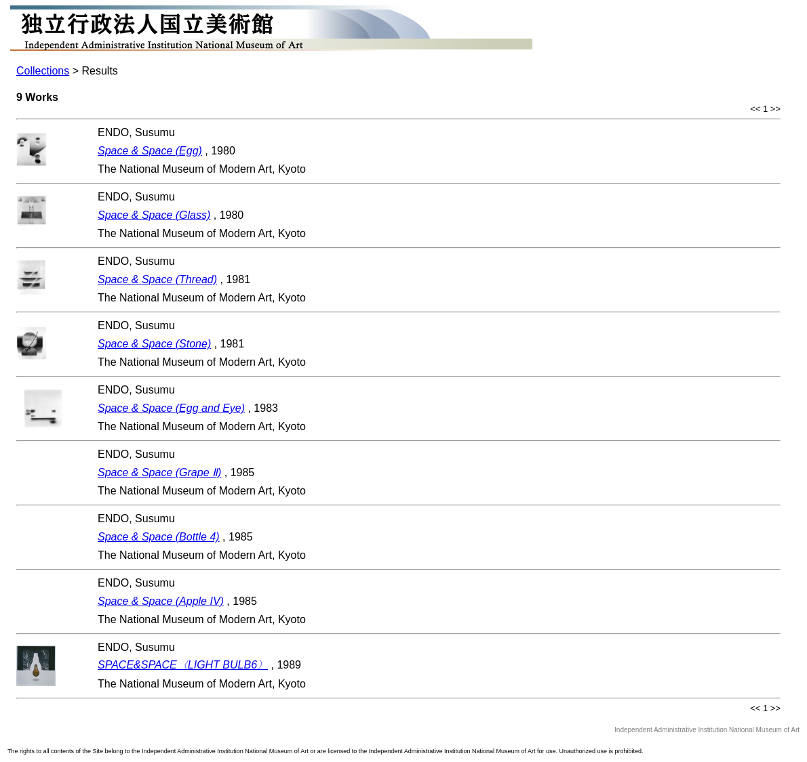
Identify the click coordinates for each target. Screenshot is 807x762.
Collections (42, 71)
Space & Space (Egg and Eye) (171, 408)
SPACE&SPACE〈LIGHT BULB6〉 (183, 665)
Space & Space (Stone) (154, 344)
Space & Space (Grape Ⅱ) (159, 472)
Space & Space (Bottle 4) (159, 537)
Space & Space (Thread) (157, 279)
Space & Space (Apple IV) (161, 601)
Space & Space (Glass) (154, 215)
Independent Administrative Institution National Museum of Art (707, 730)
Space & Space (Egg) (150, 150)
